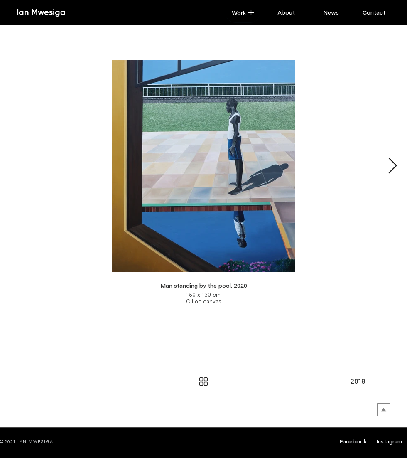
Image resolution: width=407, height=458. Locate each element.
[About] (286, 12)
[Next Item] (392, 166)
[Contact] (374, 12)
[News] (331, 12)
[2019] (358, 381)
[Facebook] (353, 441)
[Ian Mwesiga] (41, 12)
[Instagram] (389, 441)
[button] (243, 12)
